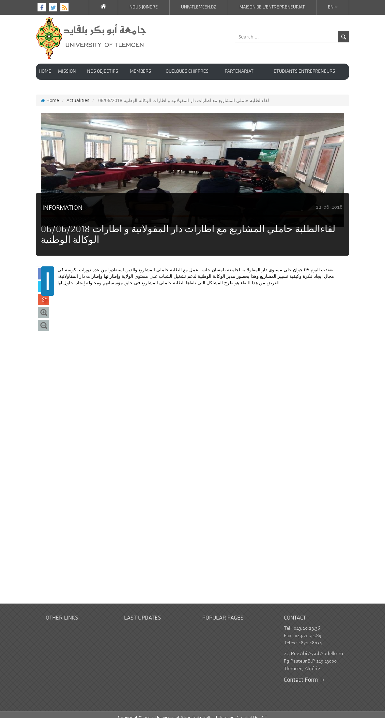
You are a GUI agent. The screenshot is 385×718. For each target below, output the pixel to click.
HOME (45, 71)
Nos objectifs (102, 71)
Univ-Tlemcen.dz (198, 7)
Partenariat (239, 71)
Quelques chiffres (187, 71)
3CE (263, 711)
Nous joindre (144, 7)
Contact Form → (305, 674)
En (332, 7)
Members (140, 71)
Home (50, 94)
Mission (67, 71)
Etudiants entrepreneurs (304, 71)
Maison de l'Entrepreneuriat (272, 7)
